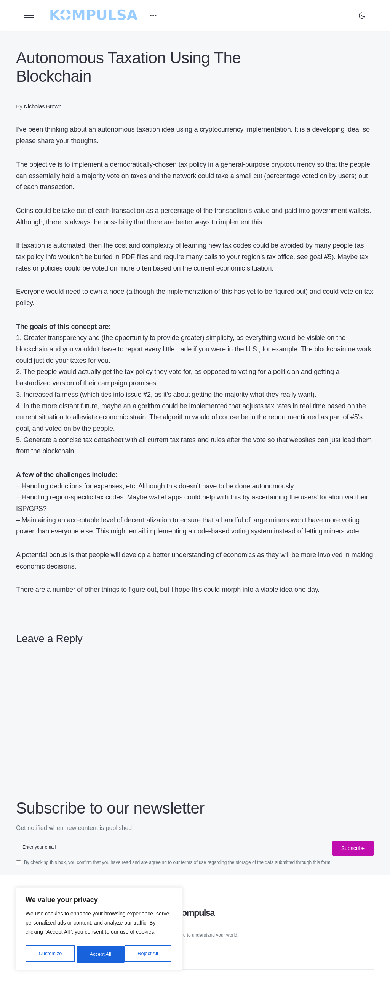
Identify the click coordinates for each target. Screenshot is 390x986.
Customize (49, 954)
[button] (29, 15)
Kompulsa (195, 910)
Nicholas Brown (43, 106)
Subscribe (353, 846)
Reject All (100, 954)
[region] (99, 931)
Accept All (149, 954)
